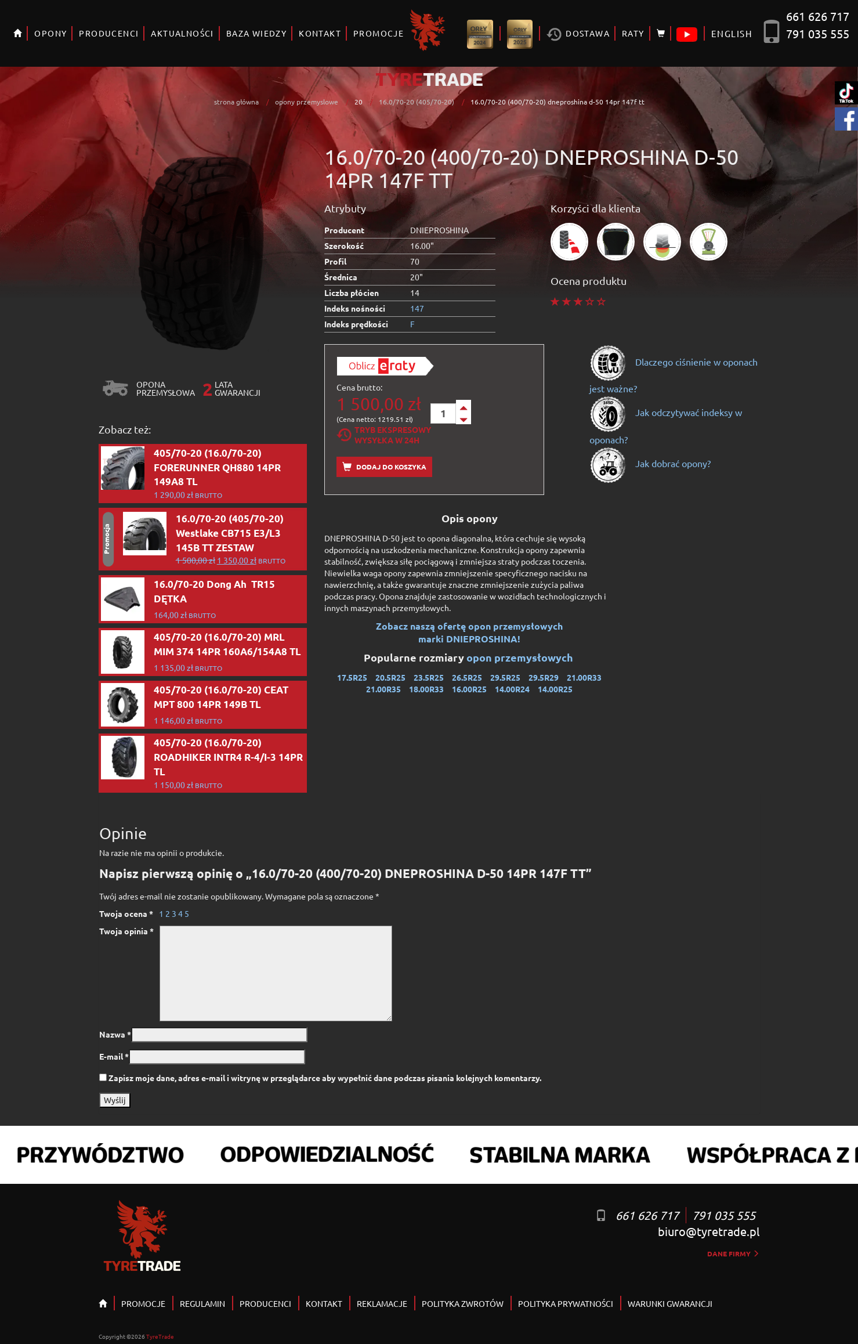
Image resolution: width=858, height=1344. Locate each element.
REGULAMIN (202, 1303)
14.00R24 (512, 689)
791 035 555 (817, 33)
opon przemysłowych (520, 657)
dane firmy (733, 1253)
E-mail (114, 1056)
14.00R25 (555, 689)
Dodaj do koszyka (384, 467)
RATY (633, 33)
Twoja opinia (126, 931)
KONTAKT (320, 33)
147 (417, 308)
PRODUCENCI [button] (109, 33)
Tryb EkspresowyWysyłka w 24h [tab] (383, 434)
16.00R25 (469, 689)
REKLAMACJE (382, 1303)
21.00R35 (383, 689)
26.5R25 (467, 677)
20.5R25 (390, 677)
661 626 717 (817, 16)
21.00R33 (584, 677)
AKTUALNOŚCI (182, 33)
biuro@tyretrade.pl (708, 1231)
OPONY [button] (50, 33)
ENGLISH (731, 33)
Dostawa (578, 34)
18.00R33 (426, 689)
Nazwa (115, 1034)
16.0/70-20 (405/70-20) (416, 101)
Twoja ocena (126, 913)
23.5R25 (429, 677)
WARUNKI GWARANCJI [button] (670, 1303)
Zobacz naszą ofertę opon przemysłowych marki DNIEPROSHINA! (469, 632)
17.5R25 (352, 677)
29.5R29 (543, 677)
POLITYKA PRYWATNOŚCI (565, 1303)
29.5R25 (505, 677)
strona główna (236, 101)
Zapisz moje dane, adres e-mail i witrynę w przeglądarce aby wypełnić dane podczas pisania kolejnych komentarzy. (324, 1077)
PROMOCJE (378, 33)
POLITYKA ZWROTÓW (463, 1303)
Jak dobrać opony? (650, 463)
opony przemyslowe (306, 101)
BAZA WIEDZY (256, 33)
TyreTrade (160, 1336)
